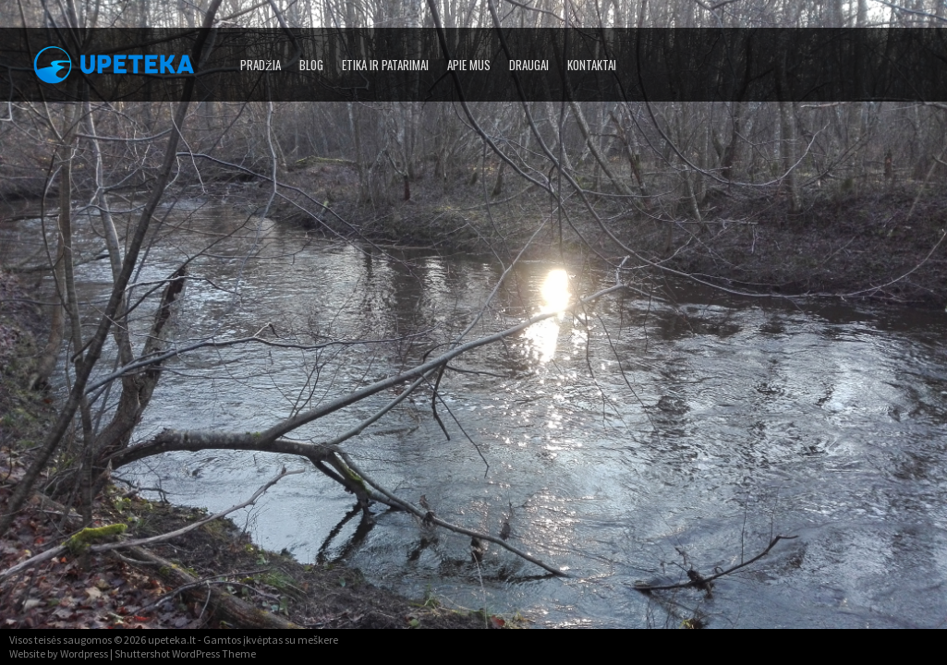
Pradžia (260, 64)
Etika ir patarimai (385, 64)
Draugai (529, 64)
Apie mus (469, 64)
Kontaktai (591, 64)
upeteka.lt (172, 640)
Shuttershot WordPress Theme (185, 653)
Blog (311, 64)
